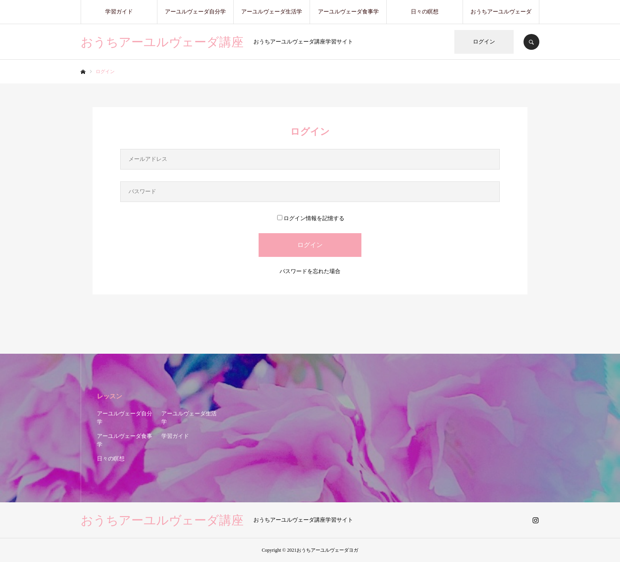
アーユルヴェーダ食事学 (348, 12)
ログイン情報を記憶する (310, 218)
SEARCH (531, 42)
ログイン (484, 42)
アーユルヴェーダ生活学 (271, 12)
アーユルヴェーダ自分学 (195, 12)
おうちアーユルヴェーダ (501, 12)
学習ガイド (119, 12)
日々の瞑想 (425, 12)
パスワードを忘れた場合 (310, 271)
